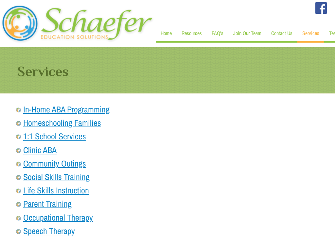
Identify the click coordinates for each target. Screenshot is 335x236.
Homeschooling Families (62, 122)
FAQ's (217, 33)
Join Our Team (247, 33)
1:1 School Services (54, 136)
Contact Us (281, 33)
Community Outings (54, 163)
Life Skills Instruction (56, 190)
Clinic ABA (40, 150)
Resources (192, 33)
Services (310, 33)
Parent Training (47, 203)
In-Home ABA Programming (66, 109)
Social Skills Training (56, 177)
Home (166, 33)
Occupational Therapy (58, 217)
